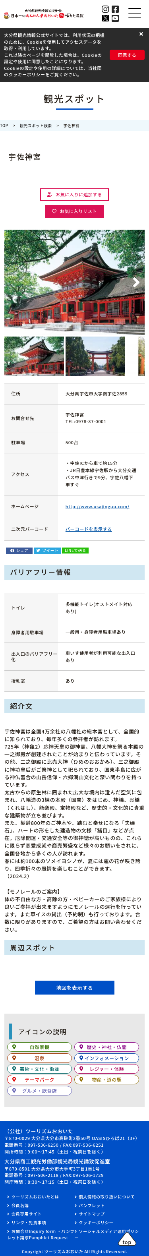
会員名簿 (20, 1205)
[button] (142, 34)
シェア (22, 550)
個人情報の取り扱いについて (107, 1197)
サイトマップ (91, 1214)
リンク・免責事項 (29, 1222)
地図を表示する (74, 987)
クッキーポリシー (27, 74)
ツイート (50, 550)
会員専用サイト (27, 1214)
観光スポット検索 (36, 125)
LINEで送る (75, 550)
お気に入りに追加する (79, 194)
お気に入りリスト (78, 211)
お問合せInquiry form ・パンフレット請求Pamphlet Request (40, 1234)
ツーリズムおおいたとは (35, 1197)
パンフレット (92, 1205)
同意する (127, 55)
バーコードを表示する (89, 529)
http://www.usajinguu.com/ (98, 506)
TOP (4, 125)
